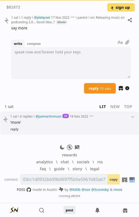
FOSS (24, 189)
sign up (120, 7)
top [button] (128, 106)
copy (114, 179)
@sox (86, 189)
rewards (69, 154)
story (77, 168)
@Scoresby (100, 189)
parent (83, 17)
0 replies (26, 116)
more (118, 189)
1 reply (26, 17)
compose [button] (34, 43)
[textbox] (71, 63)
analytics (44, 161)
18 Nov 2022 (79, 116)
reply (100, 88)
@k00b (75, 189)
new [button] (115, 106)
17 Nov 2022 (60, 17)
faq (43, 168)
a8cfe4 (75, 196)
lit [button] (103, 106)
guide (59, 168)
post (69, 210)
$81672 (13, 7)
